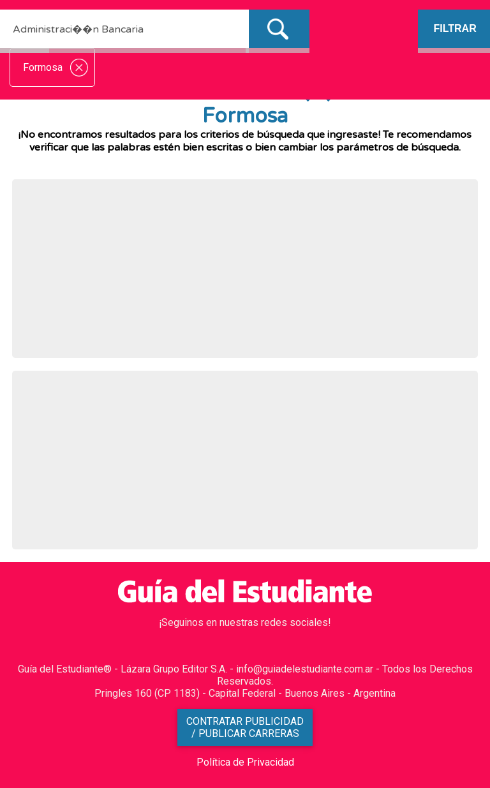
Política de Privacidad (245, 762)
